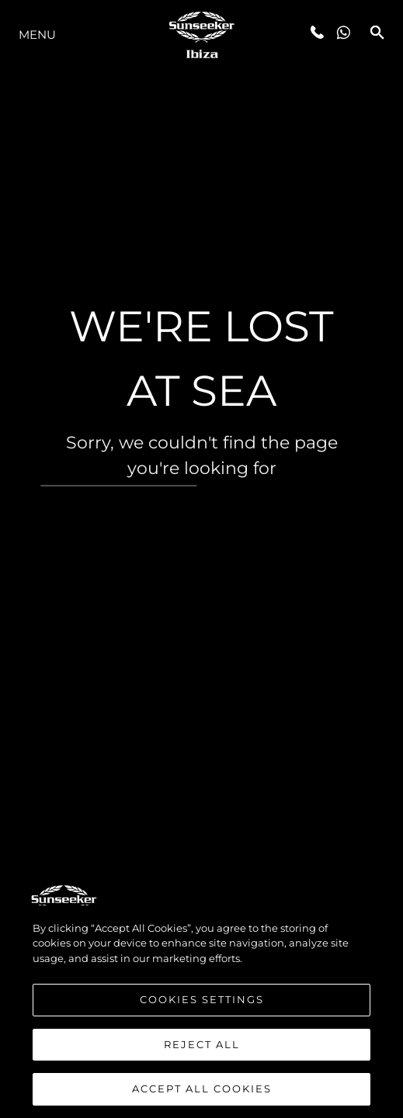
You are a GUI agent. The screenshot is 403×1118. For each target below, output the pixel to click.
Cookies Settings (202, 1000)
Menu (37, 34)
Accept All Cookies (202, 1090)
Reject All (202, 1045)
